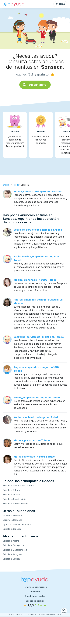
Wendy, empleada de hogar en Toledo (37, 397)
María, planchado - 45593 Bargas (34, 456)
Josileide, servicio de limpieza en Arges (38, 229)
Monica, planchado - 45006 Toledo (35, 279)
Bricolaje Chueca (11, 558)
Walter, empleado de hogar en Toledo (36, 417)
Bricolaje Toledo (11, 490)
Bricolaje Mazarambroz (15, 549)
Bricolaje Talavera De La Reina (18, 485)
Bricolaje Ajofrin (11, 540)
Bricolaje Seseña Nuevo (15, 503)
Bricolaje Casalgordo (14, 545)
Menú (60, 4)
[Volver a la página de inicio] (14, 4)
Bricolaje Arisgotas (12, 554)
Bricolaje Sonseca (12, 529)
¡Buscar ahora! (35, 84)
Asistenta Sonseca (12, 515)
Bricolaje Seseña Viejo (14, 499)
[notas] (35, 605)
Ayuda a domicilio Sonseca (17, 524)
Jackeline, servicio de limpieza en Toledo (39, 336)
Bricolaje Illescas (11, 494)
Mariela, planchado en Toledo (32, 440)
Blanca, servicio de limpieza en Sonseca (38, 191)
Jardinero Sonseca (12, 520)
